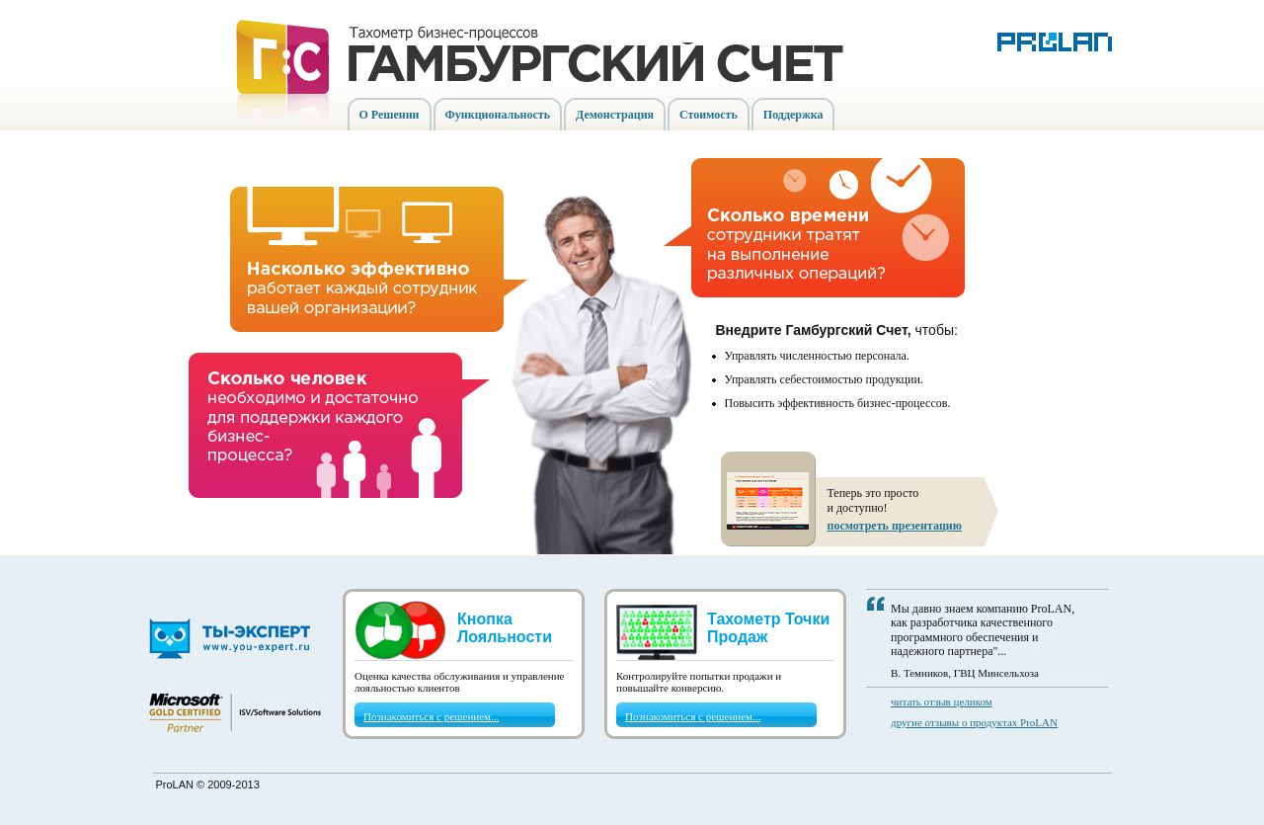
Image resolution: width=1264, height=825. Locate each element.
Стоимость (708, 115)
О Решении (389, 115)
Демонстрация (615, 115)
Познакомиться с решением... (431, 716)
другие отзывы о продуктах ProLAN (974, 722)
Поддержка (793, 115)
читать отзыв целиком (941, 701)
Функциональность (498, 115)
